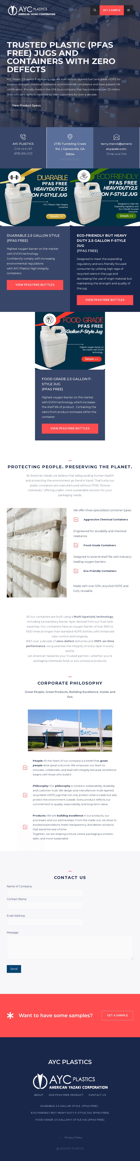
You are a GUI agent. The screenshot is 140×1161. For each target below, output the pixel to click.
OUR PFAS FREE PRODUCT (66, 1094)
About (38, 1094)
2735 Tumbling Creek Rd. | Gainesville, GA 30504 (70, 149)
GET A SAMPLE (117, 1015)
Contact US (97, 1094)
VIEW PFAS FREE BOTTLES (35, 284)
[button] (95, 10)
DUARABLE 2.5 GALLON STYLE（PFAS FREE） (69, 1106)
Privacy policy (73, 1137)
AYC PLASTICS (23, 144)
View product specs (26, 105)
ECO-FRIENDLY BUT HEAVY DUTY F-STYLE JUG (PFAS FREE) (70, 1112)
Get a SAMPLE (111, 10)
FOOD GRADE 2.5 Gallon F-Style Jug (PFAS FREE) (70, 1119)
